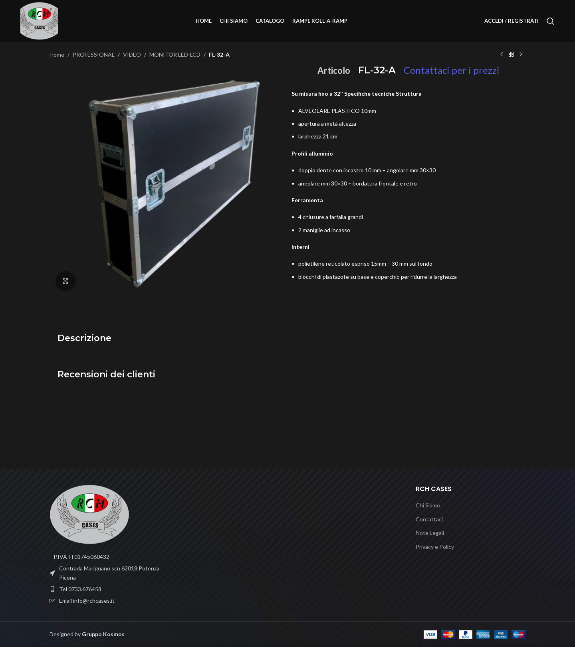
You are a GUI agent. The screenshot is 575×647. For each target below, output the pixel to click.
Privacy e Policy (435, 546)
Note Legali (430, 532)
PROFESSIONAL (94, 54)
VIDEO (132, 54)
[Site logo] (39, 20)
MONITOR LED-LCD (174, 54)
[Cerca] (551, 21)
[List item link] (105, 589)
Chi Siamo (428, 505)
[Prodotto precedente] (501, 54)
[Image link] (89, 513)
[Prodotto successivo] (520, 54)
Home (57, 54)
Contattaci (429, 519)
